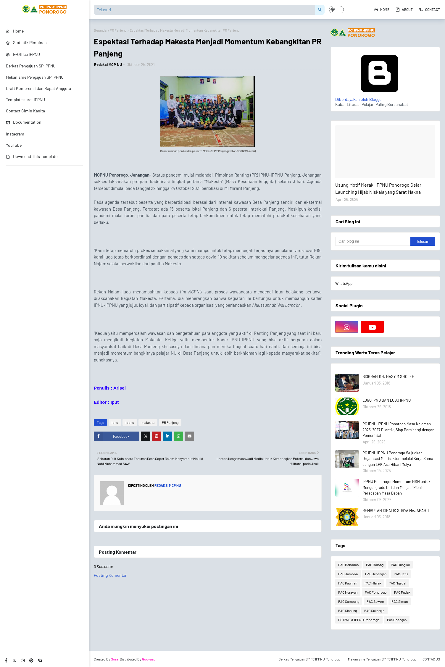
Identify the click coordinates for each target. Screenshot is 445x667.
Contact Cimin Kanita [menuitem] (25, 110)
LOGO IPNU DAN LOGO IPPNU (386, 400)
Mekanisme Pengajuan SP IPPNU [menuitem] (35, 77)
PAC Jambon (348, 574)
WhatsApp (343, 283)
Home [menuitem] (15, 30)
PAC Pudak (402, 592)
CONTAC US (431, 659)
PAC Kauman (347, 583)
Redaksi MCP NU (108, 64)
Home (381, 9)
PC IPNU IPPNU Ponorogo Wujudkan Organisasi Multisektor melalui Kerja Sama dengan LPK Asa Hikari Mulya (397, 458)
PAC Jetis (401, 574)
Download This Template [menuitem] (31, 156)
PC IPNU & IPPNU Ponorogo (359, 620)
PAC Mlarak (373, 583)
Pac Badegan (397, 620)
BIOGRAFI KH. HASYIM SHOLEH (388, 376)
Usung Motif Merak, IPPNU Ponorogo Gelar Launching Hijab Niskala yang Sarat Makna (378, 188)
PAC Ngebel (397, 583)
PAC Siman (399, 601)
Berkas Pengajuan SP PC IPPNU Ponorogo (309, 659)
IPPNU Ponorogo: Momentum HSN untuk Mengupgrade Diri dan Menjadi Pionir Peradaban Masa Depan (396, 487)
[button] (336, 9)
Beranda (100, 30)
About (404, 9)
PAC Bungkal (400, 565)
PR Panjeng (118, 30)
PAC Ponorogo (376, 592)
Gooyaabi (149, 659)
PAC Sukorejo (374, 610)
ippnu (129, 422)
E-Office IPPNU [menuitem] (23, 54)
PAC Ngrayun (347, 592)
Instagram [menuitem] (15, 133)
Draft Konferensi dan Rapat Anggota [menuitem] (38, 88)
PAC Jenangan (375, 574)
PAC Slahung (347, 610)
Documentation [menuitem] (23, 122)
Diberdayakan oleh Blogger (379, 97)
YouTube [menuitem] (14, 145)
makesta (147, 422)
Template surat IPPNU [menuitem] (25, 99)
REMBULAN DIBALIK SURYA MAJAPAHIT (395, 510)
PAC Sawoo (375, 601)
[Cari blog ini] (372, 241)
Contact (429, 9)
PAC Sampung (348, 601)
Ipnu (115, 422)
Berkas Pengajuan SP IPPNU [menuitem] (31, 65)
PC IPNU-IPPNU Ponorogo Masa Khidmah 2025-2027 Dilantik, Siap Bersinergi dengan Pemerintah (398, 429)
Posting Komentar (110, 575)
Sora (114, 659)
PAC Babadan (348, 565)
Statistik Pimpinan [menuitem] (26, 42)
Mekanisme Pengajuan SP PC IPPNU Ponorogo (382, 659)
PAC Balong (374, 565)
